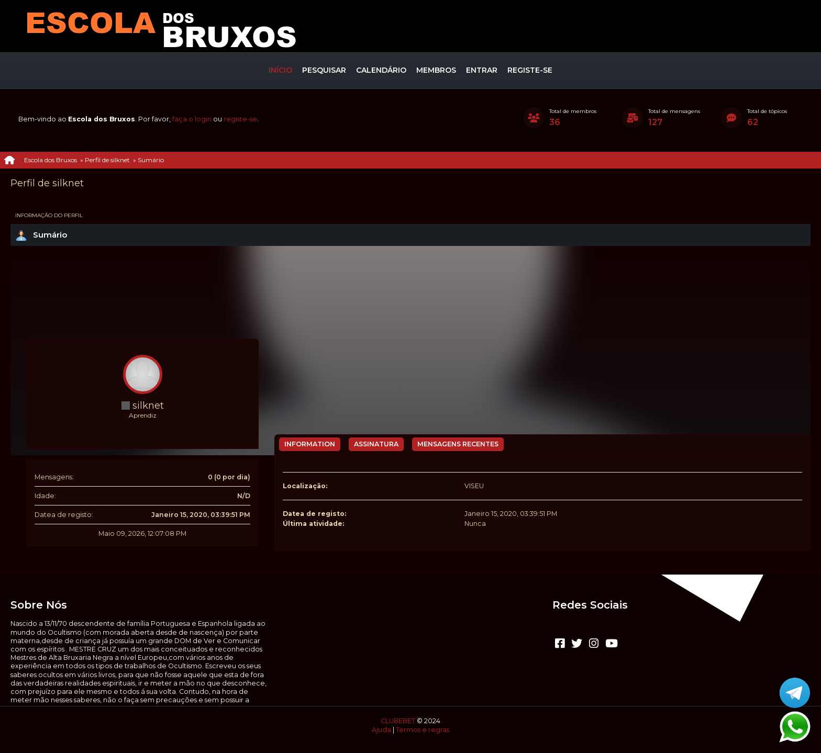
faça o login (192, 119)
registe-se (240, 119)
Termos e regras (422, 730)
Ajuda (381, 730)
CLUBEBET (398, 721)
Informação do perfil (49, 215)
